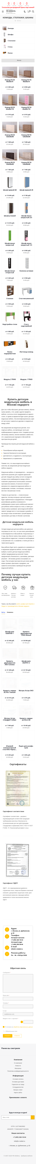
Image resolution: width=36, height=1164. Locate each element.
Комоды (11, 28)
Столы (10, 47)
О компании (18, 1063)
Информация (18, 1076)
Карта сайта (18, 1092)
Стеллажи (11, 41)
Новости (18, 1065)
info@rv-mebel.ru (19, 1141)
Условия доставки (18, 1082)
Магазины (18, 1068)
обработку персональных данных (23, 1027)
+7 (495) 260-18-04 (19, 1137)
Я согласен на (19, 1027)
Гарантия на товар (18, 1084)
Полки (10, 53)
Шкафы (10, 34)
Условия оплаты (18, 1079)
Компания (18, 1060)
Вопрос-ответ (18, 1090)
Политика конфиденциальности (18, 1071)
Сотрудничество (18, 1087)
